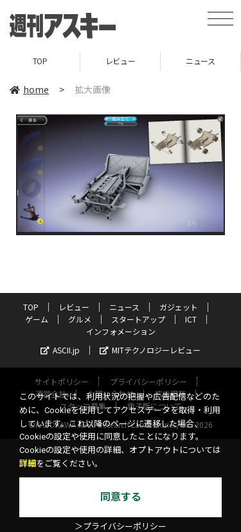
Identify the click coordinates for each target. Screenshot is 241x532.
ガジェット (178, 306)
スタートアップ (138, 319)
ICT (191, 319)
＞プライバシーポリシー (120, 526)
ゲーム (36, 319)
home (29, 89)
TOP (40, 60)
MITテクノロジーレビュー (150, 349)
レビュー (120, 60)
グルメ (79, 319)
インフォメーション (121, 331)
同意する (120, 497)
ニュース (200, 60)
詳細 (27, 463)
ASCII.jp (60, 349)
